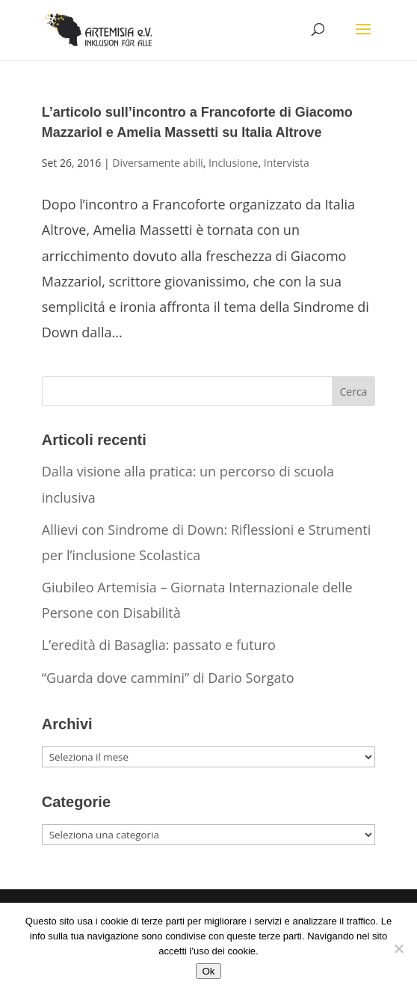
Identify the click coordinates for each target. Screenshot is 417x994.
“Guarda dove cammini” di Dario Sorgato (168, 678)
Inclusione (233, 163)
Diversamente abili (157, 163)
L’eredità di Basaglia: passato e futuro (159, 645)
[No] (398, 948)
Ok (208, 971)
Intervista (286, 163)
